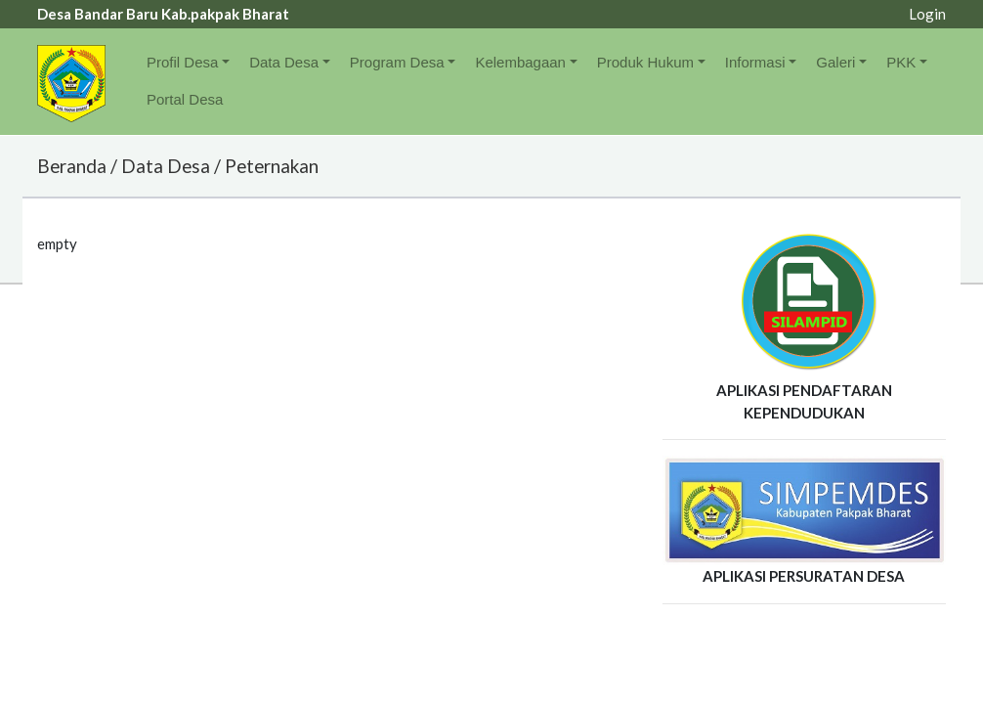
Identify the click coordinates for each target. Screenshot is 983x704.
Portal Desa (185, 99)
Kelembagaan (520, 62)
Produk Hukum (645, 62)
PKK (901, 62)
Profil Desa (182, 62)
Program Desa (397, 62)
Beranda (72, 165)
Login (927, 13)
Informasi (755, 62)
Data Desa (284, 62)
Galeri (835, 62)
